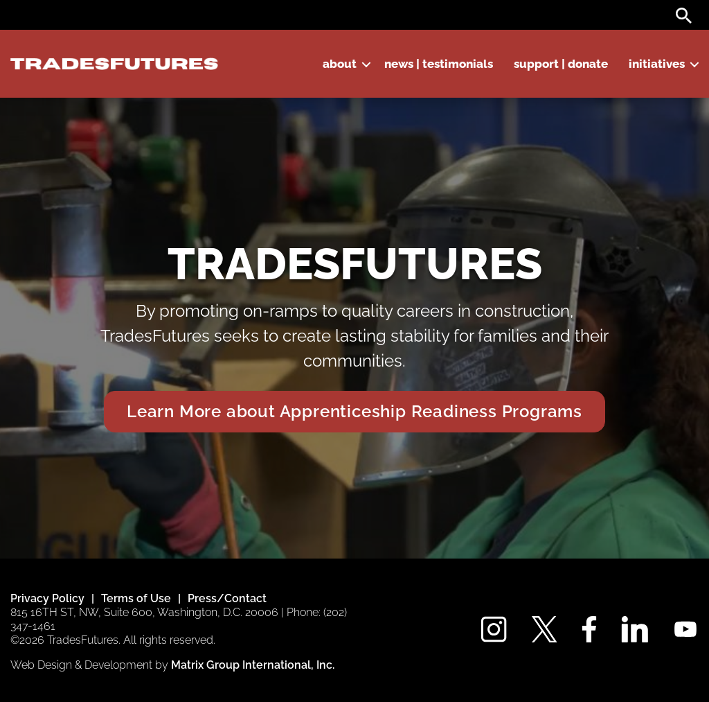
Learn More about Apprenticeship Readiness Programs (354, 411)
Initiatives (657, 64)
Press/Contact (227, 598)
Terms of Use (136, 598)
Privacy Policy (47, 598)
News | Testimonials (438, 64)
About (340, 64)
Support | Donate (561, 64)
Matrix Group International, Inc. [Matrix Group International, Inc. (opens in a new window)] (252, 665)
